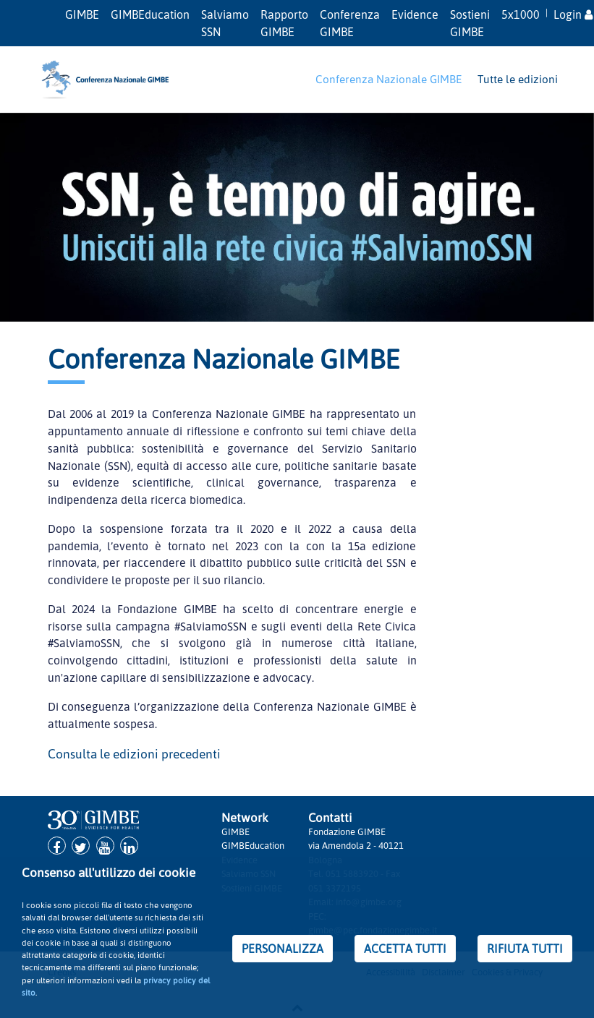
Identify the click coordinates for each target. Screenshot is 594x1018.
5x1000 (520, 14)
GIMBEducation (150, 14)
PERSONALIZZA (282, 948)
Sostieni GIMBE (470, 23)
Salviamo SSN (225, 23)
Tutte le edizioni (518, 79)
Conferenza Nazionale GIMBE (388, 79)
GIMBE (82, 14)
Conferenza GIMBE (350, 23)
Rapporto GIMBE (284, 23)
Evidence (414, 14)
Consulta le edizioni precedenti (134, 753)
